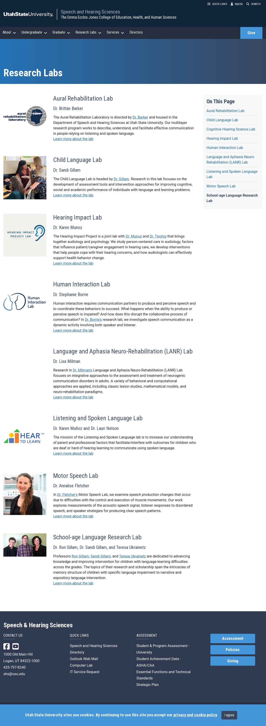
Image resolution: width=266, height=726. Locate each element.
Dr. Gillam (121, 179)
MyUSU (237, 4)
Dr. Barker (140, 117)
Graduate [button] (61, 32)
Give (251, 32)
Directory (136, 32)
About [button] (9, 32)
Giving (232, 661)
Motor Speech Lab (221, 186)
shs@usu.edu (14, 674)
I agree (229, 715)
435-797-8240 (14, 667)
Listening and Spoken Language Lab (232, 174)
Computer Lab (81, 665)
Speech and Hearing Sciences (90, 12)
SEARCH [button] (253, 4)
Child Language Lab (222, 120)
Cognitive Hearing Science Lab (231, 129)
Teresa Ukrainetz (132, 556)
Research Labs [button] (88, 32)
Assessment (232, 638)
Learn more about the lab (73, 139)
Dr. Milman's (82, 370)
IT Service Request (85, 672)
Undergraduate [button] (34, 32)
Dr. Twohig (158, 236)
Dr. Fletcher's (67, 494)
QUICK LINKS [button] (217, 4)
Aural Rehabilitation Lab (226, 111)
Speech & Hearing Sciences (38, 625)
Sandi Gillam (101, 556)
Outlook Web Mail (84, 659)
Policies (233, 649)
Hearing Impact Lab (222, 138)
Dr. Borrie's (93, 319)
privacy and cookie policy (195, 715)
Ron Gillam (80, 556)
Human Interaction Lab (225, 148)
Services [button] (115, 32)
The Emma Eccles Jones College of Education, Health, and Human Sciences (118, 17)
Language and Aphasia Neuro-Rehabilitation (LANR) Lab (231, 159)
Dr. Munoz (134, 236)
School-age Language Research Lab (232, 198)
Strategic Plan (147, 685)
